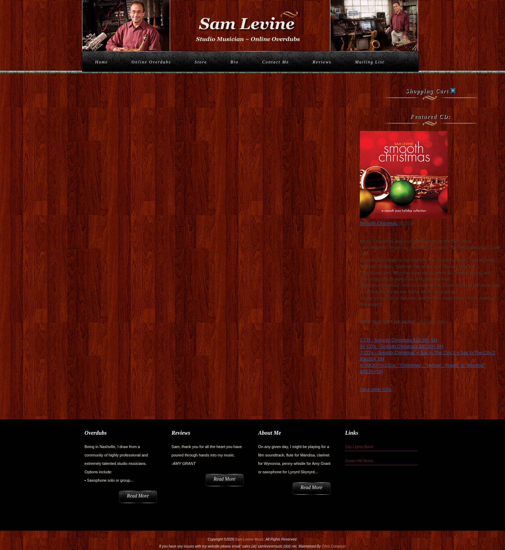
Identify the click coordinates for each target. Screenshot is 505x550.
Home (101, 62)
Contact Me (275, 62)
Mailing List (369, 62)
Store (201, 62)
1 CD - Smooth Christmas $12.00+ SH (398, 340)
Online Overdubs (151, 62)
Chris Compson (334, 546)
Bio (234, 62)
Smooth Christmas (378, 223)
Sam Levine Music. (249, 539)
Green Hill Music (359, 461)
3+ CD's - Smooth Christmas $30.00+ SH (401, 346)
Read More (138, 496)
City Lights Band (359, 447)
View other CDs (375, 389)
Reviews (322, 62)
